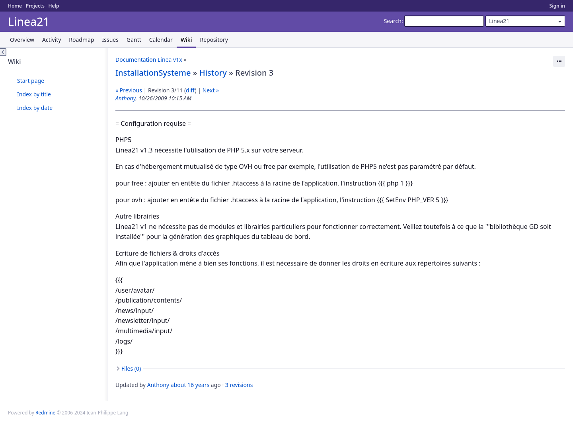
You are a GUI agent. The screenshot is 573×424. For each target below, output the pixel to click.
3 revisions (239, 385)
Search (392, 21)
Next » (211, 90)
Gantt (134, 39)
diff (190, 90)
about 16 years (190, 385)
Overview (22, 39)
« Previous (128, 90)
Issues (110, 39)
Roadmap (81, 39)
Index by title (34, 94)
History (213, 72)
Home (15, 5)
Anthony (125, 98)
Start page (30, 80)
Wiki (186, 39)
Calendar (161, 39)
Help (53, 5)
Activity (51, 39)
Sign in (557, 5)
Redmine (45, 412)
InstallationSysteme (153, 72)
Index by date (35, 107)
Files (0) (131, 368)
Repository (214, 39)
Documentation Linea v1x (148, 59)
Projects (35, 5)
